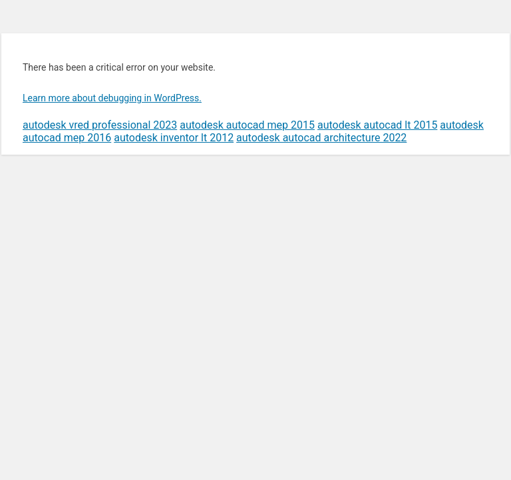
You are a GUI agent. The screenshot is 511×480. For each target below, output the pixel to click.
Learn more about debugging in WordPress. (112, 98)
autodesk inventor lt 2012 (174, 137)
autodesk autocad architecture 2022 (321, 137)
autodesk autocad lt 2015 (377, 125)
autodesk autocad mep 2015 (247, 125)
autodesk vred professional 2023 (100, 125)
